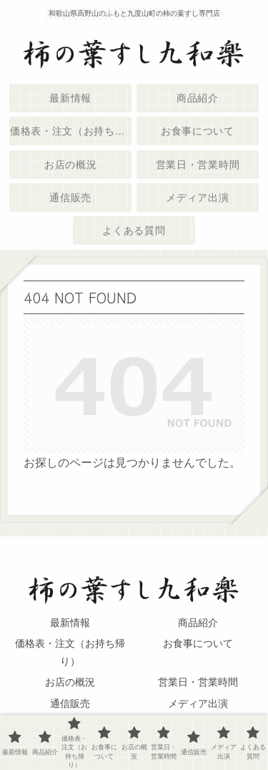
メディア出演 (198, 703)
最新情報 (70, 622)
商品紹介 (198, 622)
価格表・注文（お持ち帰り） (70, 652)
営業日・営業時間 (198, 682)
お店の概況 (70, 682)
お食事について (198, 643)
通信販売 (70, 703)
